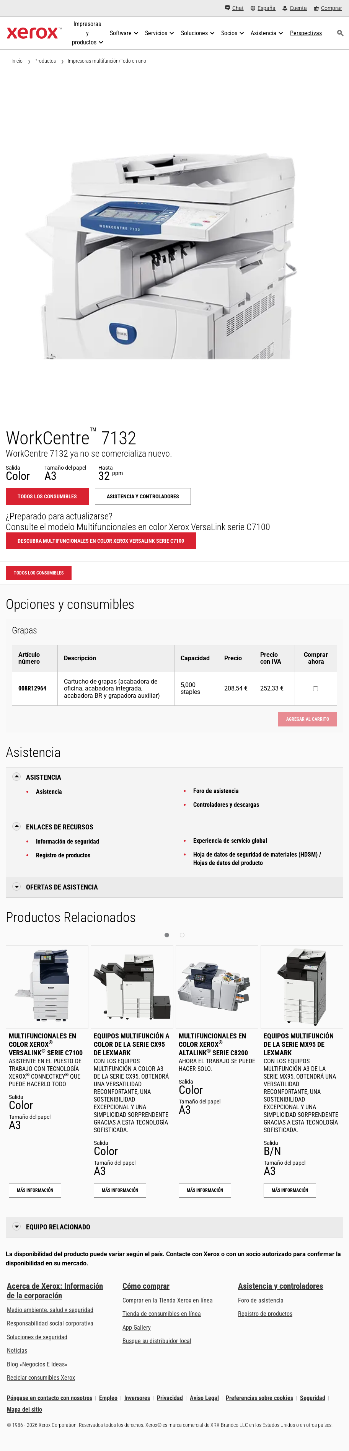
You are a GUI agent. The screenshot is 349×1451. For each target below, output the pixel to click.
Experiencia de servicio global (230, 840)
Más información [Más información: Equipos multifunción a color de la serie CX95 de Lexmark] (120, 1190)
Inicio (17, 61)
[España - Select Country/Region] (263, 8)
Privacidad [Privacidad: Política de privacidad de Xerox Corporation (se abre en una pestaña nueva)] (170, 1398)
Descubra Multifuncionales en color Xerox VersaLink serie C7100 (101, 541)
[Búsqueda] (340, 33)
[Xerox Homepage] (34, 33)
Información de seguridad (67, 841)
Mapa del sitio (24, 1409)
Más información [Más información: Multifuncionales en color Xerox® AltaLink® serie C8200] (205, 1190)
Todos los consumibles (47, 496)
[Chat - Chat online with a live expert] (234, 8)
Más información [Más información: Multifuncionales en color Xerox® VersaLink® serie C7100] (35, 1190)
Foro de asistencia (216, 791)
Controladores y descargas (226, 804)
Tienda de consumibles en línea (161, 1313)
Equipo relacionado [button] (58, 1227)
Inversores (137, 1398)
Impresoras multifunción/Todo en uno (107, 61)
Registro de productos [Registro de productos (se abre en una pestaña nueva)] (265, 1313)
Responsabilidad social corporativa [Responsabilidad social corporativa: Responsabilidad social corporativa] (50, 1323)
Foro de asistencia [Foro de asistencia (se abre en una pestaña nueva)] (261, 1300)
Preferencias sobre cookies (259, 1398)
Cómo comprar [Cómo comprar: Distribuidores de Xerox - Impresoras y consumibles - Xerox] (146, 1286)
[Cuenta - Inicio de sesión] (294, 8)
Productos (45, 61)
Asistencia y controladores (280, 1286)
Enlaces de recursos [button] (59, 827)
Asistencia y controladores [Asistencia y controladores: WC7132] (143, 496)
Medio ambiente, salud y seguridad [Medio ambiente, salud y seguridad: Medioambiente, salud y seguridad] (50, 1310)
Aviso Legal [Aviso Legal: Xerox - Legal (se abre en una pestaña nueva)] (204, 1398)
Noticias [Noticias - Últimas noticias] (17, 1350)
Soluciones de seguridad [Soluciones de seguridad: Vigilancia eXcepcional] (37, 1337)
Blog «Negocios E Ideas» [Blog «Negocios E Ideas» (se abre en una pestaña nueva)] (37, 1364)
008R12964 (32, 688)
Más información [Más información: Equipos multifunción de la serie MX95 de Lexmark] (290, 1190)
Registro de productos (63, 855)
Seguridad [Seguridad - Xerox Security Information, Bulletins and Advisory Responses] (312, 1398)
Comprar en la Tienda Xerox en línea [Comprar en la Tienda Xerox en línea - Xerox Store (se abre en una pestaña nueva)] (167, 1300)
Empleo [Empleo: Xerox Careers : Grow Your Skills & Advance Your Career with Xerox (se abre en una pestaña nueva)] (108, 1398)
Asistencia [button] (43, 777)
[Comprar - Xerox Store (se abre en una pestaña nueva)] (328, 8)
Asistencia (49, 791)
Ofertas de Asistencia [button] (62, 887)
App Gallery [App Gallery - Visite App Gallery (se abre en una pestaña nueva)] (136, 1327)
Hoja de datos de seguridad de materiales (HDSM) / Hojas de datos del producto (257, 859)
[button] (167, 935)
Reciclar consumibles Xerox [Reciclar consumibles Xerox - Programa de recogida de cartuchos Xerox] (41, 1377)
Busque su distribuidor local (156, 1341)
